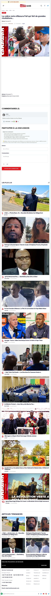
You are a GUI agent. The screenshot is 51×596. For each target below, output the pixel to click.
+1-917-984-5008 (6, 582)
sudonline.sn (36, 578)
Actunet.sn (28, 584)
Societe (6, 246)
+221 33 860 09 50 (7, 577)
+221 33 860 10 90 (18, 575)
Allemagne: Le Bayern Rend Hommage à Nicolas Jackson (20, 436)
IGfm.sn (27, 575)
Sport (5, 342)
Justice (5, 214)
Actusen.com (28, 581)
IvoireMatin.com (45, 572)
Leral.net (28, 570)
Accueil (3, 10)
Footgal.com (28, 578)
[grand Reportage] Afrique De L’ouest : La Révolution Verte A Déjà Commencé (27, 501)
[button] (6, 121)
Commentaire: (25, 158)
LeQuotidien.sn (37, 581)
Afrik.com (44, 578)
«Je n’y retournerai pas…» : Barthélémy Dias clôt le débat (13, 555)
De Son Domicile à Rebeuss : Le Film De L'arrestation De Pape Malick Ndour (25, 308)
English (23, 23)
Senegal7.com (36, 575)
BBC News (44, 575)
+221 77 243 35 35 (7, 575)
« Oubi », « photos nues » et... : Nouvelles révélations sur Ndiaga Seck (13, 533)
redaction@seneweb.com (12, 588)
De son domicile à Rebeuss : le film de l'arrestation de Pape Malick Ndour (36, 555)
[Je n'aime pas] (17, 121)
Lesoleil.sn (28, 572)
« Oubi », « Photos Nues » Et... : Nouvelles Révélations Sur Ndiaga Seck (23, 213)
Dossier (7, 503)
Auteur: (25, 148)
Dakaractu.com (36, 584)
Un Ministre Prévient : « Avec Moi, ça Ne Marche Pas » (19, 404)
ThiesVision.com (37, 572)
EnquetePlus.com (45, 570)
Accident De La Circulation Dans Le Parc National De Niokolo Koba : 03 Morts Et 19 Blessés (26, 468)
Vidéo (10, 10)
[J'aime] (13, 121)
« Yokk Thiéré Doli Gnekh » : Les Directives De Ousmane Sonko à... (22, 372)
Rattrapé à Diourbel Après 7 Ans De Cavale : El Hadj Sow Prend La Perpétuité (25, 244)
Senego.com (36, 570)
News (7, 10)
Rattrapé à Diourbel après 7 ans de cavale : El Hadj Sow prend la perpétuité (37, 533)
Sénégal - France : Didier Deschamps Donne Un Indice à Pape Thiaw (23, 340)
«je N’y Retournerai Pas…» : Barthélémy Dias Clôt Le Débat (20, 276)
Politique (6, 278)
